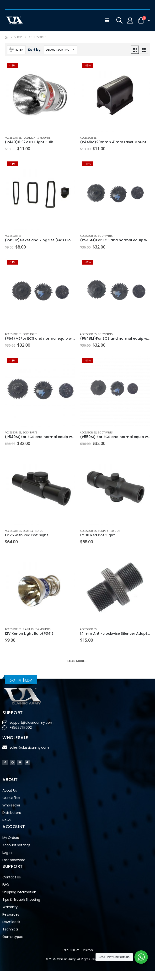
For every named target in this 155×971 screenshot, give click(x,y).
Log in (7, 852)
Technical (10, 929)
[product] (40, 96)
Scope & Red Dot (34, 531)
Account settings (16, 845)
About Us (9, 790)
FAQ (5, 884)
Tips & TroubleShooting (21, 899)
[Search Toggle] (119, 20)
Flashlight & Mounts (36, 137)
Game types (12, 936)
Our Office (11, 797)
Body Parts (105, 235)
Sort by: (34, 49)
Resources (10, 914)
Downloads (11, 921)
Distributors (12, 812)
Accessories (13, 137)
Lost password (13, 860)
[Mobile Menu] (107, 20)
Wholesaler (11, 805)
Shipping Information (19, 892)
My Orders (10, 837)
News (6, 820)
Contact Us (11, 877)
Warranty (9, 907)
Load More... (77, 661)
